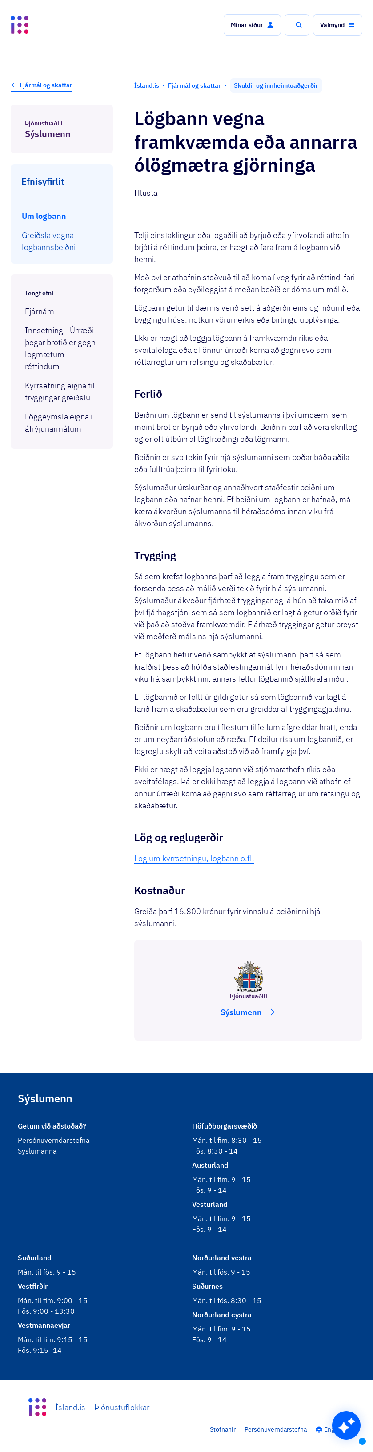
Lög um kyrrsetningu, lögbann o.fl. (194, 858)
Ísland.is (70, 1407)
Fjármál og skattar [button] (41, 85)
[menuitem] (62, 216)
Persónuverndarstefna (276, 1429)
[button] (252, 25)
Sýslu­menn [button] (248, 1012)
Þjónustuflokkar (121, 1407)
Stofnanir (223, 1429)
